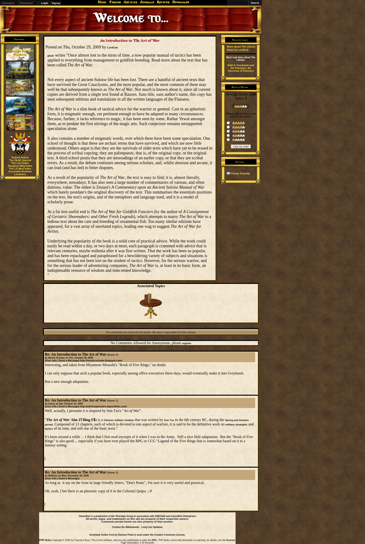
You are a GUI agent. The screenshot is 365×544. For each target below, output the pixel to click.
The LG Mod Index (20, 168)
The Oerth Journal (20, 160)
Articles (130, 2)
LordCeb (112, 47)
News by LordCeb (238, 49)
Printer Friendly (240, 173)
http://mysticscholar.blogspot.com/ (101, 360)
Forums (115, 2)
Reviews (163, 2)
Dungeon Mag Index (20, 165)
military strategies (236, 424)
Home (102, 2)
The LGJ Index (20, 163)
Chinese (109, 420)
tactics (49, 428)
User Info (51, 360)
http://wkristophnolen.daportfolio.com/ (103, 406)
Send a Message (69, 360)
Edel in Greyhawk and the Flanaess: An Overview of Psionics (240, 68)
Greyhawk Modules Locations (20, 173)
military (119, 420)
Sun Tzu (169, 420)
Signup (56, 3)
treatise (129, 420)
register (186, 343)
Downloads (180, 2)
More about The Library (241, 46)
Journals (147, 2)
